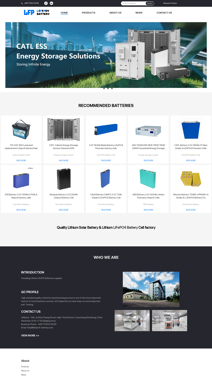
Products (88, 12)
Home (64, 12)
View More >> (30, 335)
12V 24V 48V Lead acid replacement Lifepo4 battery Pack (21, 147)
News (139, 12)
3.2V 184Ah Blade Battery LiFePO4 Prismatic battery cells (106, 147)
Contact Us (164, 12)
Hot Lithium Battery (21, 204)
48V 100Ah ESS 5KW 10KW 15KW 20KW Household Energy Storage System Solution (148, 147)
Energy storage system (63, 155)
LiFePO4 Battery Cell (106, 155)
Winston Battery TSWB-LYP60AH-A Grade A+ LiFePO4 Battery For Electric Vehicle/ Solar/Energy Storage (190, 196)
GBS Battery (148, 204)
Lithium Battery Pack (21, 155)
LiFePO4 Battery (125, 227)
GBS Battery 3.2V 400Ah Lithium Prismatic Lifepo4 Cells (148, 196)
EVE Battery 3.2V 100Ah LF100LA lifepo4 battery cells (21, 196)
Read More (21, 160)
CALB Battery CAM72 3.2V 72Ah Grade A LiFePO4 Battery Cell (106, 196)
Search (149, 3)
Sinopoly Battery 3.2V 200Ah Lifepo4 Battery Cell (64, 196)
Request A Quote (170, 3)
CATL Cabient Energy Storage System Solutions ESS (63, 147)
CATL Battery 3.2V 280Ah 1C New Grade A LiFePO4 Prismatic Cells (190, 147)
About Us (115, 12)
